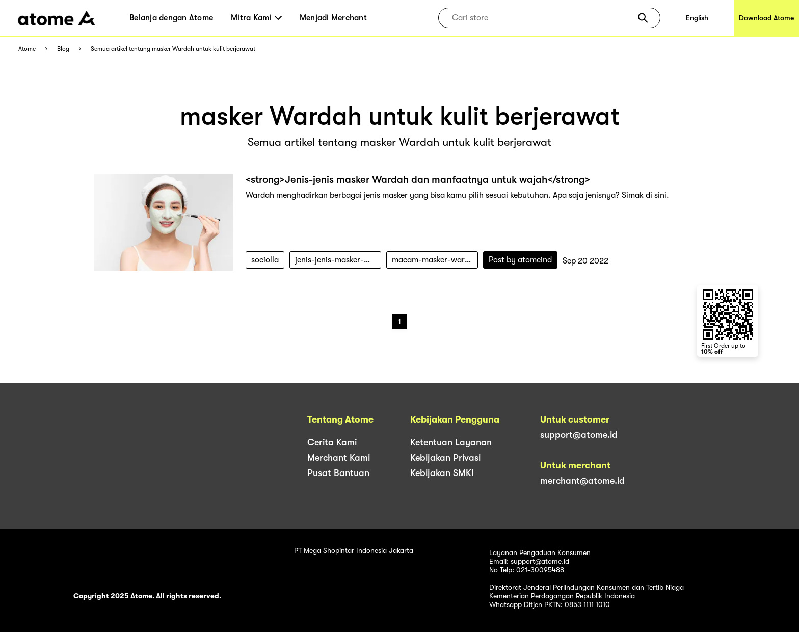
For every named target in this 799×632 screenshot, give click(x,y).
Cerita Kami (332, 442)
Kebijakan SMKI (442, 473)
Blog (63, 49)
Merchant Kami (338, 458)
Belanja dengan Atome (171, 17)
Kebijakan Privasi (445, 458)
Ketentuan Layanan (451, 442)
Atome (27, 49)
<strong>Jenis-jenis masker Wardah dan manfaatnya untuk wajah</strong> (418, 180)
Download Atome (766, 18)
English (697, 18)
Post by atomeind (520, 260)
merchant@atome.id (582, 481)
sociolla (265, 260)
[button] (643, 18)
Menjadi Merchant (333, 17)
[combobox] (542, 18)
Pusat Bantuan (338, 473)
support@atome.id (579, 435)
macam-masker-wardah (435, 260)
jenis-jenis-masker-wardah (338, 260)
